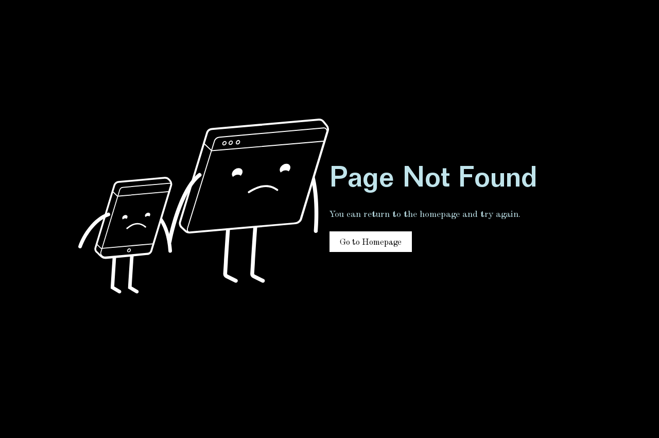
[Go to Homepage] (371, 241)
